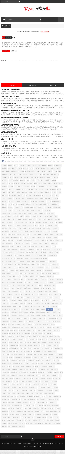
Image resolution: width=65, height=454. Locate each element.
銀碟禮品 (12, 250)
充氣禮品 (35, 217)
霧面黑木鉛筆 (32, 253)
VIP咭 (23, 214)
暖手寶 (43, 340)
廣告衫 (55, 175)
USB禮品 (43, 175)
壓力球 (3, 301)
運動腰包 (4, 412)
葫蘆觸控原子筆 (27, 382)
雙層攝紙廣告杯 (47, 418)
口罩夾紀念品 (19, 292)
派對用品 (11, 193)
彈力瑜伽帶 (59, 319)
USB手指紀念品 (55, 271)
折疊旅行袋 (45, 328)
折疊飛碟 (27, 331)
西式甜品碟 (8, 37)
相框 (10, 370)
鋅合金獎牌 (27, 250)
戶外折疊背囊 (41, 322)
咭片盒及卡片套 (26, 205)
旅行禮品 (15, 232)
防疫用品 (11, 418)
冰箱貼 (22, 220)
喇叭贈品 (55, 295)
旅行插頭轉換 (37, 199)
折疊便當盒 (52, 226)
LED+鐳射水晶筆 (54, 268)
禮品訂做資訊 (57, 169)
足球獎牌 (37, 244)
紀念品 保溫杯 (5, 241)
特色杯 (15, 208)
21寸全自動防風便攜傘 (8, 259)
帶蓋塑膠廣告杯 (16, 313)
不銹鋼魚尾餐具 (48, 274)
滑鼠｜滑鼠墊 (13, 235)
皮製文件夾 (26, 367)
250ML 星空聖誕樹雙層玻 (39, 259)
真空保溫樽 (33, 238)
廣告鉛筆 (44, 319)
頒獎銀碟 (35, 424)
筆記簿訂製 (40, 196)
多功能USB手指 (18, 181)
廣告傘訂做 (42, 181)
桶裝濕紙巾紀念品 (14, 346)
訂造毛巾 (4, 394)
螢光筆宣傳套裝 (41, 241)
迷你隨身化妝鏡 (6, 409)
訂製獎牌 (48, 241)
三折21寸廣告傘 (30, 214)
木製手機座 (13, 343)
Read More (39, 55)
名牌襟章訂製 (15, 295)
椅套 (39, 346)
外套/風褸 (49, 175)
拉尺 (36, 331)
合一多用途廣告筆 (50, 292)
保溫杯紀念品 (21, 199)
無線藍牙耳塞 (13, 358)
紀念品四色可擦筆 (32, 376)
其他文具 (36, 286)
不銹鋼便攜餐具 (30, 274)
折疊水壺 (52, 328)
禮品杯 (33, 175)
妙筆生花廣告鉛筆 (36, 304)
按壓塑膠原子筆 (57, 331)
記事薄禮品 (10, 202)
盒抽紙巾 (47, 367)
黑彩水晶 (4, 430)
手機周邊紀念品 (40, 325)
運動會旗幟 (47, 409)
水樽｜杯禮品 (5, 235)
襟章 (3, 385)
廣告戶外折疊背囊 (23, 316)
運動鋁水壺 (11, 412)
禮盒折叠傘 (52, 370)
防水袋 (54, 250)
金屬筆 (54, 196)
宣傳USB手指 (45, 304)
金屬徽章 (47, 184)
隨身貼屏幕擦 (15, 253)
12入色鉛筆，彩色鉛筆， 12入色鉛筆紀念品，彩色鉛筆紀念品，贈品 (19, 256)
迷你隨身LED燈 (52, 406)
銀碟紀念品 (19, 250)
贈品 (33, 169)
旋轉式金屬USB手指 (36, 337)
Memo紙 (10, 271)
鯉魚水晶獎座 (56, 427)
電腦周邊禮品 (10, 424)
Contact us (59, 441)
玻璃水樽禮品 (58, 358)
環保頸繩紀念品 (30, 364)
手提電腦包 (13, 325)
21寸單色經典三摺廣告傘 (32, 202)
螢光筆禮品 (48, 196)
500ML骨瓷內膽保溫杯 (7, 268)
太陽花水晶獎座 (6, 223)
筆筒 (48, 373)
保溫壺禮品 (44, 283)
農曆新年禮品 (50, 244)
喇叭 (41, 220)
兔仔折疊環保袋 (11, 286)
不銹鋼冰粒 (39, 214)
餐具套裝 (57, 424)
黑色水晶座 (22, 430)
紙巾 (53, 199)
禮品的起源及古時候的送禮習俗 (10, 94)
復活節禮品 (19, 322)
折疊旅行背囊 (37, 328)
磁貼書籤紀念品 (30, 370)
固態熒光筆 (35, 298)
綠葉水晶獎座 (30, 379)
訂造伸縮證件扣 (52, 388)
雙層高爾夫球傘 (6, 421)
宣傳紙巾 (55, 190)
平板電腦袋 (53, 193)
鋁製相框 (37, 415)
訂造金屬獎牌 (48, 394)
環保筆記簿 (54, 235)
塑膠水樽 (46, 220)
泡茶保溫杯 (5, 352)
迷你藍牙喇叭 (46, 208)
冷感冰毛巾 (25, 178)
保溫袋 (3, 286)
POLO (36, 178)
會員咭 (24, 232)
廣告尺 (39, 223)
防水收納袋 (5, 418)
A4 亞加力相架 (35, 268)
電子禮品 (49, 421)
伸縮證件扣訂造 (17, 280)
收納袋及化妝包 (31, 334)
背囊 (57, 199)
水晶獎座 (43, 172)
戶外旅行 (4, 196)
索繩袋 (3, 379)
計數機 (3, 397)
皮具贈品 (19, 238)
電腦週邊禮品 (23, 253)
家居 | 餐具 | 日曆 (56, 307)
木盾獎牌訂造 (5, 343)
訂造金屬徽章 (19, 244)
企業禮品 (50, 169)
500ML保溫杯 (52, 265)
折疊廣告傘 (59, 226)
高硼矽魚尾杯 (48, 427)
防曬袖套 (48, 250)
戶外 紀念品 (33, 322)
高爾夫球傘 (5, 199)
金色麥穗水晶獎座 (21, 415)
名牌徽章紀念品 (6, 295)
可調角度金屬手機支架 (38, 292)
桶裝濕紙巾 (5, 346)
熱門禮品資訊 (32, 89)
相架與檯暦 (21, 208)
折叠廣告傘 (30, 328)
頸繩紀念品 (41, 211)
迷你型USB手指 (55, 178)
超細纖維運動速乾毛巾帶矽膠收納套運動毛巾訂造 (30, 400)
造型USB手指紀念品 (17, 409)
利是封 (46, 193)
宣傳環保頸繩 (5, 307)
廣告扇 (44, 223)
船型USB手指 (9, 382)
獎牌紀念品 (24, 196)
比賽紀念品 (5, 187)
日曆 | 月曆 (28, 340)
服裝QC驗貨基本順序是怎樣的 (10, 101)
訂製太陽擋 (54, 385)
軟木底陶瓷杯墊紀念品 (52, 403)
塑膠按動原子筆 (43, 298)
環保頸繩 (18, 193)
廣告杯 (31, 172)
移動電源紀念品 (6, 373)
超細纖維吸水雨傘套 (49, 397)
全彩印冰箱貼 (20, 286)
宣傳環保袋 (60, 304)
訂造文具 (49, 391)
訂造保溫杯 (39, 208)
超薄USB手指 (47, 400)
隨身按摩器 (31, 418)
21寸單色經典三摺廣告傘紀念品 (23, 259)
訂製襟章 (55, 241)
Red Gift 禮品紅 (37, 450)
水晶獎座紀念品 (56, 205)
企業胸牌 (38, 277)
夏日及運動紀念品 (14, 184)
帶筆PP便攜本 (53, 310)
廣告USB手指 (32, 223)
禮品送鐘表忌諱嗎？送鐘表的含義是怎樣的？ (14, 122)
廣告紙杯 (57, 223)
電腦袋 (59, 196)
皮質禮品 (40, 367)
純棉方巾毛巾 (41, 376)
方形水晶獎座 (56, 334)
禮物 (48, 172)
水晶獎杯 (30, 349)
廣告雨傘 (26, 181)
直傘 (43, 199)
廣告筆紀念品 (13, 319)
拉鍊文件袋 (31, 229)
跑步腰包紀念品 (31, 403)
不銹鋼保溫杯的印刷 (45, 202)
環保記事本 (22, 364)
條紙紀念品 (23, 346)
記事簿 (14, 397)
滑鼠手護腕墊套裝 (58, 352)
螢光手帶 (49, 382)
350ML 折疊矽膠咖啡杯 (22, 262)
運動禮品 (10, 211)
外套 (14, 301)
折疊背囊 (18, 229)
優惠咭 (29, 217)
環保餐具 (55, 181)
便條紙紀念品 (12, 199)
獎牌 (3, 175)
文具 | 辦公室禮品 (6, 232)
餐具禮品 (4, 427)
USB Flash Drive (15, 175)
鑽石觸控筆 (42, 250)
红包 (33, 208)
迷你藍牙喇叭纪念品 (41, 406)
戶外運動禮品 (5, 325)
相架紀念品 (5, 370)
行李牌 (3, 202)
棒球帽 (34, 346)
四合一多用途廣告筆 (7, 298)
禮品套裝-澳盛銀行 (41, 37)
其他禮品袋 (60, 286)
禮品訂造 (38, 169)
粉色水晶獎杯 (5, 376)
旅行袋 (18, 337)
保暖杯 (23, 283)
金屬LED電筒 (36, 412)
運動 (3, 247)
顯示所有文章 (45, 32)
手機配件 (4, 328)
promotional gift (39, 193)
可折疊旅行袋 (34, 220)
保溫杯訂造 (60, 283)
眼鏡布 (22, 370)
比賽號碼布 (39, 232)
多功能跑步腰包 (48, 301)
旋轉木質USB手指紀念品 (8, 340)
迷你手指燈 (26, 406)
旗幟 (20, 178)
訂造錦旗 (55, 394)
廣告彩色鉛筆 (13, 316)
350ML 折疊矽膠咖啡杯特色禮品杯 (38, 262)
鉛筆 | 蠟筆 (30, 415)
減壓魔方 (29, 352)
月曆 (29, 232)
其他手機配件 (50, 217)
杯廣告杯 (44, 343)
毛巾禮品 (57, 346)
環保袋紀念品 (13, 364)
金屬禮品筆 (54, 247)
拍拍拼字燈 (49, 331)
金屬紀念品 (12, 415)
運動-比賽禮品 (39, 409)
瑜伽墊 (11, 361)
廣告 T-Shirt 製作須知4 (8, 143)
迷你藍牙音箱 (59, 244)
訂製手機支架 (5, 388)
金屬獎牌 (57, 412)
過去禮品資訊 (53, 89)
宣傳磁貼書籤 (13, 307)
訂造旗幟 (55, 391)
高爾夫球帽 (29, 427)
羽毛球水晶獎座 (46, 379)
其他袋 (8, 289)
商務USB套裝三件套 (30, 295)
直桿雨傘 (53, 367)
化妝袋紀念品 (47, 289)
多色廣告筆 (5, 304)
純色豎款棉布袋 (15, 241)
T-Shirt (22, 175)
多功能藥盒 (27, 301)
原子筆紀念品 (5, 292)
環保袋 (11, 187)
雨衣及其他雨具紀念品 (27, 421)
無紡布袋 (44, 355)
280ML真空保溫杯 (52, 259)
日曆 (20, 232)
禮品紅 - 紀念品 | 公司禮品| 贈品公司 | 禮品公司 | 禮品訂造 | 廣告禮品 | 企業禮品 (35, 448)
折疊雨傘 (24, 229)
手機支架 (31, 226)
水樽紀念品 (37, 349)
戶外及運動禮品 (34, 181)
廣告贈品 (4, 172)
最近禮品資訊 (12, 89)
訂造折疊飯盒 (41, 391)
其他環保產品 (43, 286)
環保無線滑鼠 (59, 361)
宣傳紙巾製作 (29, 307)
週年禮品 (4, 211)
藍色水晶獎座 (35, 382)
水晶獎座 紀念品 (13, 349)
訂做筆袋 (15, 385)
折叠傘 (23, 328)
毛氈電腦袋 (56, 232)
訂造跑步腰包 (39, 394)
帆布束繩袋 (18, 223)
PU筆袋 (16, 271)
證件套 (55, 187)
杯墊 (39, 343)
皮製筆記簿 (34, 367)
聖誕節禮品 (27, 241)
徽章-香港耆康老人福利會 (8, 150)
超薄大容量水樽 (57, 400)
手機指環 (48, 325)
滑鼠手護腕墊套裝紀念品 (8, 355)
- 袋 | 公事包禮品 (57, 253)
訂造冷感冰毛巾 (6, 391)
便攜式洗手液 (50, 280)
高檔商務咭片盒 (47, 253)
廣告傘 (31, 178)
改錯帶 (38, 334)
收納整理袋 (22, 334)
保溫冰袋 (37, 283)
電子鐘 (3, 424)
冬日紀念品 (5, 184)
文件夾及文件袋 (18, 190)
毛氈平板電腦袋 (47, 232)
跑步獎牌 (23, 403)
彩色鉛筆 (4, 322)
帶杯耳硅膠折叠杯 (35, 310)
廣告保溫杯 (57, 313)
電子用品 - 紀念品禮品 (40, 421)
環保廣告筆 (44, 361)
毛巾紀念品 (5, 349)
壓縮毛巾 (9, 301)
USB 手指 (47, 271)
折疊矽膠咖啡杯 (6, 331)
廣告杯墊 (49, 316)
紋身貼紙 (28, 208)
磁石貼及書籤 (32, 196)
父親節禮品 (22, 358)
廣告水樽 (4, 190)
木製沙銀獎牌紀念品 (31, 343)
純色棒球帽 (50, 376)
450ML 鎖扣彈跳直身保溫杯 (9, 265)
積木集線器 (14, 373)
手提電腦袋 (21, 325)
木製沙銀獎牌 (21, 343)
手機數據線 (38, 226)
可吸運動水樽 (27, 292)
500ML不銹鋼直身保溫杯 (24, 265)
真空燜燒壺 (16, 370)
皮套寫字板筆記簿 (17, 367)
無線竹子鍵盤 (5, 358)
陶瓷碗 (24, 418)
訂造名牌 (14, 391)
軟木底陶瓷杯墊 (41, 403)
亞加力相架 (55, 202)
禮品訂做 (19, 172)
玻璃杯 (45, 358)
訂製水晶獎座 (20, 388)
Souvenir (33, 271)
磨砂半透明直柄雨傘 (48, 238)
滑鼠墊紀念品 (48, 352)
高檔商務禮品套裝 (12, 427)
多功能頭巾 (56, 301)
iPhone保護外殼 (20, 274)
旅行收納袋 (12, 337)
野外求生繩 (28, 412)
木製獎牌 (18, 196)
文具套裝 (49, 334)
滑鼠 (42, 352)
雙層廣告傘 (38, 418)
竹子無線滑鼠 (41, 373)
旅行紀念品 (37, 187)
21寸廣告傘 (48, 211)
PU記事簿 (21, 271)
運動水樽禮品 (9, 247)
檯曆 (33, 232)
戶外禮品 (53, 184)
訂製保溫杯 (37, 385)
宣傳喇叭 (53, 304)
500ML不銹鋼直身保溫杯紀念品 (40, 265)
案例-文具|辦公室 (52, 343)
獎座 (35, 358)
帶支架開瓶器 (25, 310)
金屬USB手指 (39, 184)
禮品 (9, 172)
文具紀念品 (5, 193)
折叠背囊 (45, 226)
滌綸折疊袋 (36, 352)
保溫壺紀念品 (51, 283)
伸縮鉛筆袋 (25, 280)
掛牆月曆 (41, 229)
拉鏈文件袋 (42, 331)
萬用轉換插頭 (17, 382)
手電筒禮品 (11, 328)
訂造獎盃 (16, 394)
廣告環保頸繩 (56, 316)
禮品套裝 (16, 187)
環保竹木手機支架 (23, 235)
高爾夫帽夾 (22, 427)
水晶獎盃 (4, 208)
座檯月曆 (25, 223)
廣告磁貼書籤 (5, 319)
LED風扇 (4, 271)
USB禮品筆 (5, 274)
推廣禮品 (44, 169)
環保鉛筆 (4, 238)
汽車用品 (48, 349)
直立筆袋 (59, 367)
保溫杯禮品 (5, 205)
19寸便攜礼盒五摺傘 (53, 256)
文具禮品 (36, 172)
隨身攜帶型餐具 (6, 253)
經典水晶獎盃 (22, 379)
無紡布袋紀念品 (52, 355)
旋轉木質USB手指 (47, 337)
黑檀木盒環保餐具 (12, 430)
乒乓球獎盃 (23, 277)
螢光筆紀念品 (56, 382)
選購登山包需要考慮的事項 (9, 136)
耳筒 (60, 379)
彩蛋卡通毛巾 (11, 322)
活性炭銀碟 (23, 352)
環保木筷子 (51, 361)
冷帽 (13, 289)
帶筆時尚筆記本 (6, 313)
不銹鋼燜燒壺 (39, 274)
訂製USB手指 (29, 385)
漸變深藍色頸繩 (28, 355)
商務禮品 (27, 175)
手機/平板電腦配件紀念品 (20, 226)
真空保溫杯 (26, 238)
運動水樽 (24, 193)
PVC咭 (10, 214)
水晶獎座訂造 (22, 349)
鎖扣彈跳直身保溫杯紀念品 (53, 415)
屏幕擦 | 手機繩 (17, 310)
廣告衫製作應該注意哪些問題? (10, 129)
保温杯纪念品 (29, 283)
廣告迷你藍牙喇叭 (35, 319)
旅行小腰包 (5, 337)
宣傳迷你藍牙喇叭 (45, 307)
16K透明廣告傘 (42, 256)
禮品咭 (56, 238)
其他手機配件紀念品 (7, 220)
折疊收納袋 (11, 229)
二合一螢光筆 (30, 277)
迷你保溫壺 (11, 406)
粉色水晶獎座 (54, 373)
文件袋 (49, 205)
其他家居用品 (42, 217)
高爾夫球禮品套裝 (38, 427)
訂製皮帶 (27, 388)
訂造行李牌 (32, 394)
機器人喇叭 (44, 346)
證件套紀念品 (20, 397)
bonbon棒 (12, 274)
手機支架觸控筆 (56, 325)
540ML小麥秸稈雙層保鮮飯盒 (22, 268)
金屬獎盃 (47, 247)
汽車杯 (43, 349)
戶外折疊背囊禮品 (51, 322)
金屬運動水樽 (5, 250)
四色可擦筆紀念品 (26, 298)
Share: (27, 271)
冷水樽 (28, 289)
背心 (59, 175)
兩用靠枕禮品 (28, 286)
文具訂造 (49, 181)
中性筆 (17, 277)
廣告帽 (59, 193)
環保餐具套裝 (11, 238)
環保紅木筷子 (5, 364)
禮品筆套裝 (44, 370)
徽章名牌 (26, 322)
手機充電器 (11, 196)
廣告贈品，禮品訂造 (24, 319)
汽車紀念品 (55, 349)
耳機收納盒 (55, 379)
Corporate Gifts (44, 268)
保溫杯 (58, 172)
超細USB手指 (39, 397)
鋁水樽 (33, 190)
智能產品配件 (36, 340)
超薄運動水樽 (5, 403)
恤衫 (41, 178)
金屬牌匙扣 (51, 412)
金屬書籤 (16, 211)
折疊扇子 (4, 229)
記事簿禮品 (27, 190)
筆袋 (61, 238)
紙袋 (61, 376)
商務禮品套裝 (40, 295)
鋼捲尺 (43, 415)
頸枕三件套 (42, 424)
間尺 (22, 211)
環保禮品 (53, 172)
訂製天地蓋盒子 (45, 385)
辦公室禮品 (46, 178)
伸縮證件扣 (56, 277)
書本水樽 (57, 340)
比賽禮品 (51, 346)
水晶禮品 (50, 187)
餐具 (23, 202)
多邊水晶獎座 (12, 304)
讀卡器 (32, 397)
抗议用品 (18, 328)
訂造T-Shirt (44, 388)
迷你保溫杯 (18, 406)
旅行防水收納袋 (26, 337)
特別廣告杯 (29, 358)
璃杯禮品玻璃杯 (18, 361)
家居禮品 (15, 178)
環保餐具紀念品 (40, 364)
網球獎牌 (38, 379)
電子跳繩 (55, 421)
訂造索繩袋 (11, 244)
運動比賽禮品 (55, 409)
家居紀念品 (34, 205)
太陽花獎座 (27, 304)
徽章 (3, 226)
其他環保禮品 (51, 286)
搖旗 (11, 334)
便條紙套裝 (17, 283)
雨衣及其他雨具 (16, 421)
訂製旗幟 (12, 388)
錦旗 (11, 181)
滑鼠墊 (10, 208)
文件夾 (43, 334)
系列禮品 (32, 184)
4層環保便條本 (56, 211)
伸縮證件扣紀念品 (6, 280)
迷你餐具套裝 (55, 208)
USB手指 (25, 172)
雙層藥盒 (54, 418)
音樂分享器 (28, 424)
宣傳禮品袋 (22, 307)
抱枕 (32, 331)
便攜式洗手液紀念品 (7, 283)
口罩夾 (12, 292)
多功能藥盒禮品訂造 (37, 301)
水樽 (3, 37)
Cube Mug (30, 193)
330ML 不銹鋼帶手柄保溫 (8, 262)
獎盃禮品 (40, 358)
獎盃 (10, 178)
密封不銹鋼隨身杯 (6, 310)
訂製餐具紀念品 (35, 388)
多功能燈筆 (20, 301)
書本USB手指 (50, 340)
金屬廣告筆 (34, 247)
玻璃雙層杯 (5, 361)
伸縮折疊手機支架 (46, 277)
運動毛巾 (23, 187)
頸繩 (35, 211)
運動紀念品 (17, 247)
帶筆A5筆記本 (45, 310)
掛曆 (36, 229)
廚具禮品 (43, 313)
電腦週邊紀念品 (20, 424)
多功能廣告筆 (53, 220)
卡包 (54, 289)
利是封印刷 (29, 199)
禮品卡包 (37, 370)
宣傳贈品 (37, 307)
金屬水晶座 (43, 412)
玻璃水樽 (51, 358)
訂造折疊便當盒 (33, 391)
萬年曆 (33, 241)
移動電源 (48, 199)
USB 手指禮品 (16, 214)
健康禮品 (11, 205)
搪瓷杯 (16, 334)
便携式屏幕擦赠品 (40, 280)
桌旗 (60, 343)
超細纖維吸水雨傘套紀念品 (9, 400)
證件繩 (27, 397)
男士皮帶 (56, 364)
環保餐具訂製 (49, 364)
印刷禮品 (27, 220)
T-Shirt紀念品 (40, 271)
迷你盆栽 (32, 406)
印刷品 (60, 187)
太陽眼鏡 (20, 304)
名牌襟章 (18, 205)
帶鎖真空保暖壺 (25, 313)
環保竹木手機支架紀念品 (36, 235)
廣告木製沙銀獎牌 (40, 316)
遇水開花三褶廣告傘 (28, 409)
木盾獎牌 (44, 187)
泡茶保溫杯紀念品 (14, 352)
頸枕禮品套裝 (49, 424)
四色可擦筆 (17, 298)
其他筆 (3, 289)
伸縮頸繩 (32, 280)
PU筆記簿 (4, 214)
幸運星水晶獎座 (35, 313)
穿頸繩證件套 (33, 373)
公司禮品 (28, 169)
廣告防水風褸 (51, 319)
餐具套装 (39, 253)
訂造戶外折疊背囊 (22, 391)
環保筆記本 (47, 235)
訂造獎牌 (10, 394)
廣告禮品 (21, 169)
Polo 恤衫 (48, 190)
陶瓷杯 (7, 175)
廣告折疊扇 (50, 223)
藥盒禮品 (43, 382)
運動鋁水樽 (17, 202)
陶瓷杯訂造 (18, 418)
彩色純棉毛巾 (42, 205)
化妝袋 (41, 289)
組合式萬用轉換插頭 (12, 379)
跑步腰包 (43, 244)
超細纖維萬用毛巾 (28, 244)
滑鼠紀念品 (19, 355)
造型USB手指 (5, 181)
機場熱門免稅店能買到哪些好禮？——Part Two (15, 115)
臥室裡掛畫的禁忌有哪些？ (9, 108)
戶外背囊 (59, 322)
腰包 (3, 382)
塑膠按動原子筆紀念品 (55, 298)
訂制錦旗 (21, 385)
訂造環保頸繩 (24, 394)
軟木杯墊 (4, 406)
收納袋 (55, 229)
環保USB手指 (27, 361)
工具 (13, 223)
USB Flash (4, 178)
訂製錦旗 (4, 244)
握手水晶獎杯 (48, 229)
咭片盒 (22, 295)
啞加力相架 (48, 295)
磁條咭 (39, 238)
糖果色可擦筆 (13, 376)
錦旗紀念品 (34, 250)
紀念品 (16, 169)
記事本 (8, 397)
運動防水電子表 (20, 412)
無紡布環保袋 (36, 355)
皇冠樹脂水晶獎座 (6, 367)
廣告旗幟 (32, 316)
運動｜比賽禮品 (26, 247)
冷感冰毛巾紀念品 (20, 289)
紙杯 (21, 241)
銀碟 (38, 175)
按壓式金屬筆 (5, 334)
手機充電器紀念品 (29, 325)
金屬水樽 (41, 247)
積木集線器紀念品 (23, 373)
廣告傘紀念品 (5, 316)
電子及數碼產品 (40, 190)
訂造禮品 (4, 169)
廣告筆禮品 (30, 187)
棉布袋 (29, 346)
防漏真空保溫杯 (28, 211)
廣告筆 (14, 172)
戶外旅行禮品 (9, 226)
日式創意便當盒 (20, 340)
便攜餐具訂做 (46, 214)
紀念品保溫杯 (22, 376)
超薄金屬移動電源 (15, 403)
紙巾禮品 (56, 376)
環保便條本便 (35, 361)
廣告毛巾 (22, 184)
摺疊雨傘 (10, 190)
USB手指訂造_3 (6, 157)
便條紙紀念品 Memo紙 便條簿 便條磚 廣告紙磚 (14, 217)
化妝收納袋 (35, 289)
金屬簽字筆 (5, 415)
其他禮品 (16, 220)
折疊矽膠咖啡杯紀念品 (17, 331)
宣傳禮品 (10, 169)
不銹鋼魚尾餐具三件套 (7, 277)
